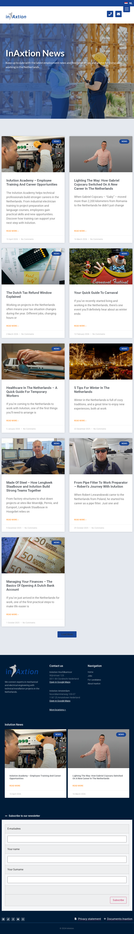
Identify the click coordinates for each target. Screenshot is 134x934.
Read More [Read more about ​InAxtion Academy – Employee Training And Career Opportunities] (15, 786)
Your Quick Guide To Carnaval (96, 293)
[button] (67, 634)
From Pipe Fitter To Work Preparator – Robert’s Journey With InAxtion (101, 484)
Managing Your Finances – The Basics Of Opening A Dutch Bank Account (30, 585)
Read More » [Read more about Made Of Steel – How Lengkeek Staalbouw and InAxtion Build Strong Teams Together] (12, 520)
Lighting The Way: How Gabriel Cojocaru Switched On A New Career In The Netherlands (96, 184)
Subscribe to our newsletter (24, 815)
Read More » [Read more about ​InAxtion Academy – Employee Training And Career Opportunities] (12, 231)
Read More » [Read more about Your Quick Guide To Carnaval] (80, 326)
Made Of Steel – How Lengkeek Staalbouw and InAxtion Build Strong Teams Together (29, 486)
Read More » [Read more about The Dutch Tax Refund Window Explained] (12, 326)
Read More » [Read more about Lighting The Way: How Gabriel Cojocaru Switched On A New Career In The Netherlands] (80, 231)
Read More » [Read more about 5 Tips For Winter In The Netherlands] (80, 421)
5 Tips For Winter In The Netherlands (91, 390)
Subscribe (118, 900)
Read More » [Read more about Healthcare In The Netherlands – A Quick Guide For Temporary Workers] (12, 421)
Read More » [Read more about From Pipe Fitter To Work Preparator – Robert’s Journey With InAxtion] (80, 520)
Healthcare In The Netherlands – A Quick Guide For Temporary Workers (31, 392)
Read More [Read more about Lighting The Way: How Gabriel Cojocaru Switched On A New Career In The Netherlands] (78, 786)
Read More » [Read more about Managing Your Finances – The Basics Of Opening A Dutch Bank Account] (12, 614)
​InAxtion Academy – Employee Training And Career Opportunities (31, 182)
